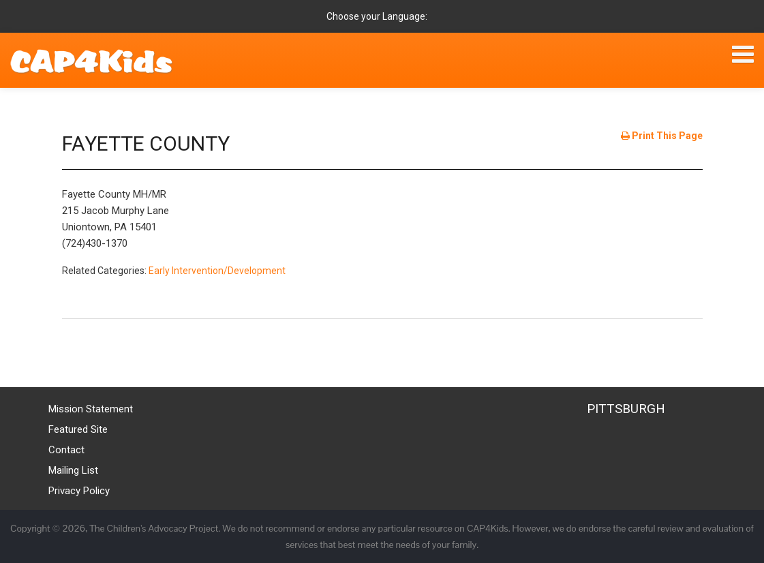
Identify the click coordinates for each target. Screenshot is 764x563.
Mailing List (73, 470)
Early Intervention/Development (217, 270)
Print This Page (662, 135)
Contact (66, 450)
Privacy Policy (79, 491)
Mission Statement (90, 409)
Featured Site (78, 429)
